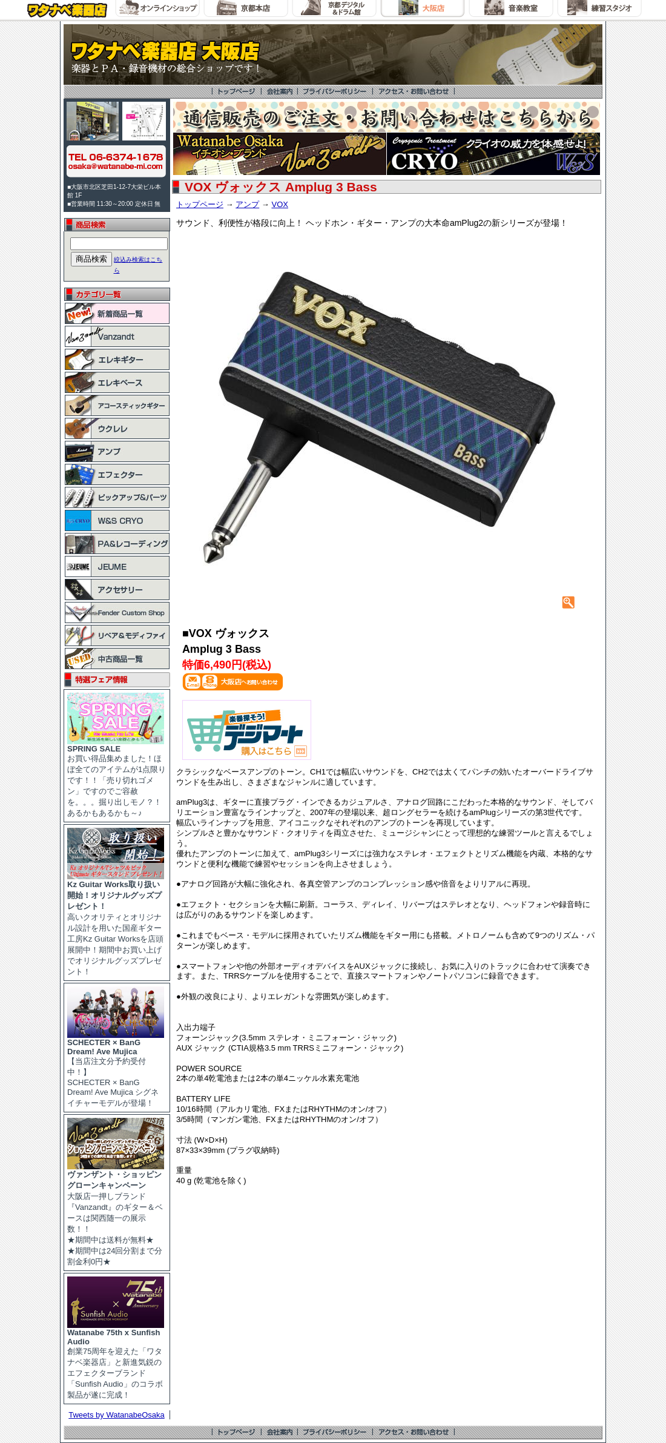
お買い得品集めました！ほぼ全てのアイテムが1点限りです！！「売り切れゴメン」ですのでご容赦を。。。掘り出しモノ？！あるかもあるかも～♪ (116, 777)
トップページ (199, 204)
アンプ (247, 204)
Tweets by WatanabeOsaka (116, 1414)
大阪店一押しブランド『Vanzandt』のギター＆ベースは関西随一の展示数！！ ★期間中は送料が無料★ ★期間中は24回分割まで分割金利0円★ (115, 1214)
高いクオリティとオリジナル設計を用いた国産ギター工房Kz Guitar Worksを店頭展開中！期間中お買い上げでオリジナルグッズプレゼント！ (115, 924)
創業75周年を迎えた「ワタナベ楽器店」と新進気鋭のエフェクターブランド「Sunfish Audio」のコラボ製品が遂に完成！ (115, 1360)
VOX (279, 204)
